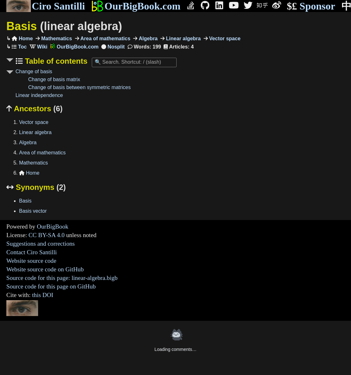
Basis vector (33, 211)
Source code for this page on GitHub (51, 286)
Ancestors (34, 108)
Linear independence (39, 95)
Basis (64, 26)
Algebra (147, 38)
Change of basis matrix (54, 79)
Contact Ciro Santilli (31, 252)
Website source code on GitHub (45, 269)
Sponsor (311, 6)
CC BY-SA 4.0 (47, 235)
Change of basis (34, 71)
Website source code (31, 260)
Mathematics (56, 38)
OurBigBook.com (135, 6)
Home (22, 38)
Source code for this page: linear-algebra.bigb (62, 278)
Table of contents (55, 61)
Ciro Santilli (45, 6)
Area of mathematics (105, 38)
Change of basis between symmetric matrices (79, 87)
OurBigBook (52, 226)
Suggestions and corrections (40, 243)
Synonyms (36, 187)
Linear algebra (183, 38)
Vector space (224, 38)
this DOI (42, 295)
